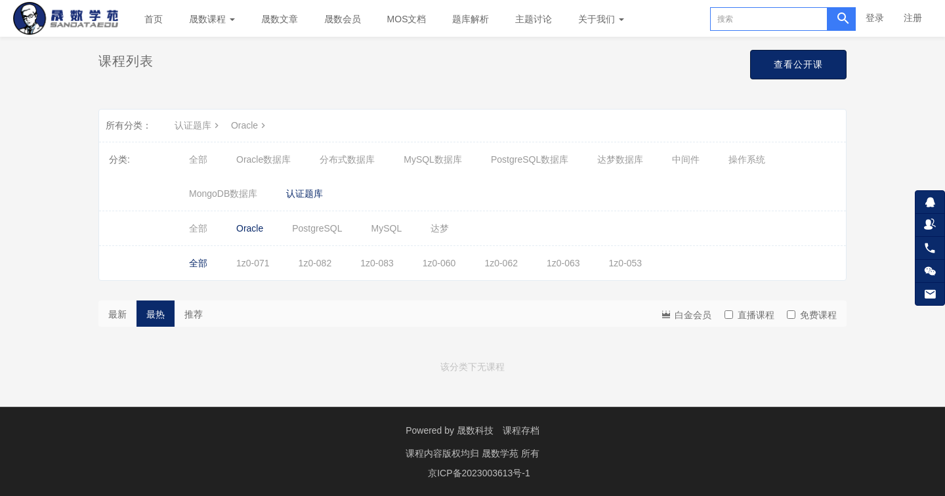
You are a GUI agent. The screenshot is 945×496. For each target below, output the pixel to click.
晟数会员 (342, 19)
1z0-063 (563, 263)
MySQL (386, 228)
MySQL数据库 (433, 159)
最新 (117, 314)
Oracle (249, 125)
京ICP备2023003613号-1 (479, 473)
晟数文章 (279, 19)
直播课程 (749, 315)
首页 (153, 19)
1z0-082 (315, 263)
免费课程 (812, 315)
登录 (875, 17)
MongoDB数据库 (223, 193)
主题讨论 (533, 19)
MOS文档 (407, 19)
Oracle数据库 (263, 159)
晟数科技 (475, 430)
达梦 (439, 228)
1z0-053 (625, 263)
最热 (155, 314)
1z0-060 (439, 263)
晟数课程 (212, 19)
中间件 (686, 159)
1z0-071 (253, 263)
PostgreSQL (317, 228)
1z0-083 (377, 263)
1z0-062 (501, 263)
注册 (913, 17)
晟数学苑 (501, 453)
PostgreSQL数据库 (529, 159)
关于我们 (601, 19)
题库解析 (470, 19)
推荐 (193, 314)
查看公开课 (798, 64)
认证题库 (198, 125)
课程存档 (521, 430)
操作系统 (746, 159)
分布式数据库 (347, 159)
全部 (198, 159)
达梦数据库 (620, 159)
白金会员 (685, 314)
